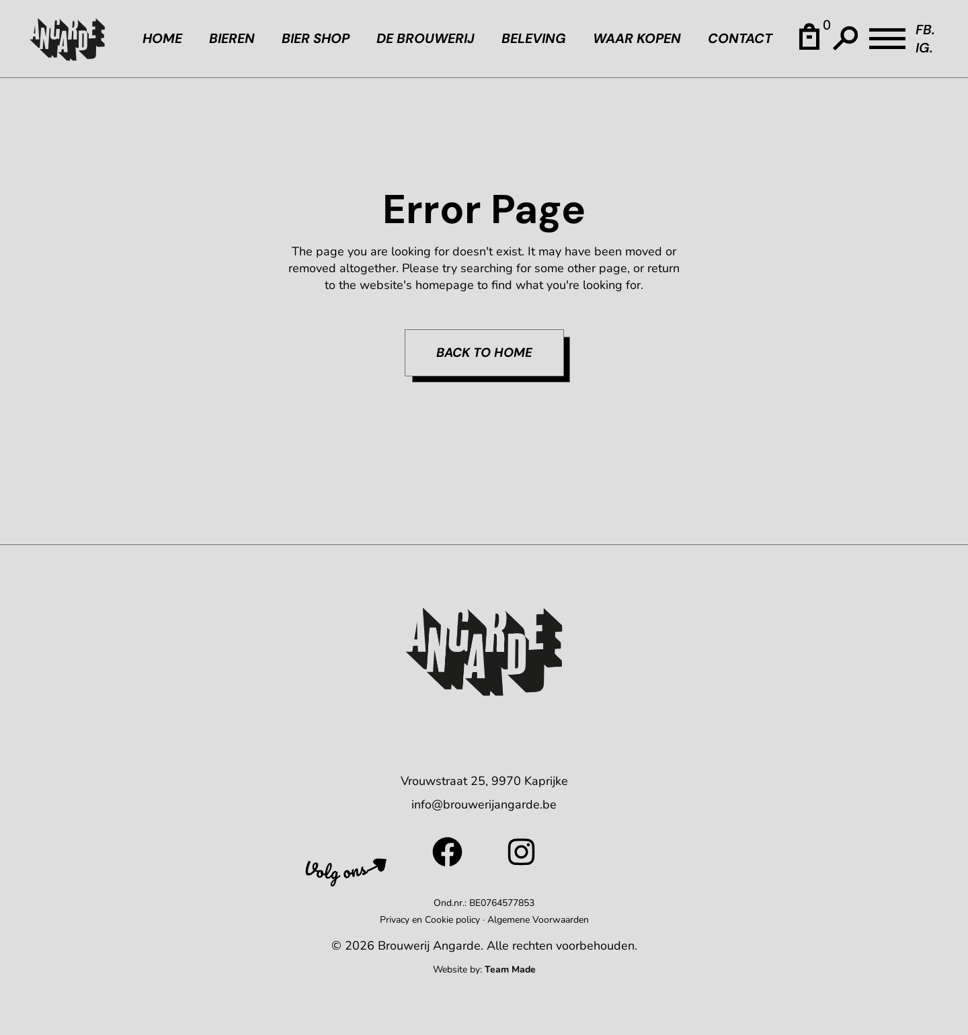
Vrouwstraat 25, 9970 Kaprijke (484, 781)
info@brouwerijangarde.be (484, 804)
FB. (925, 29)
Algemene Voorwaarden (538, 919)
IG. (924, 47)
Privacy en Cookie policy (430, 919)
